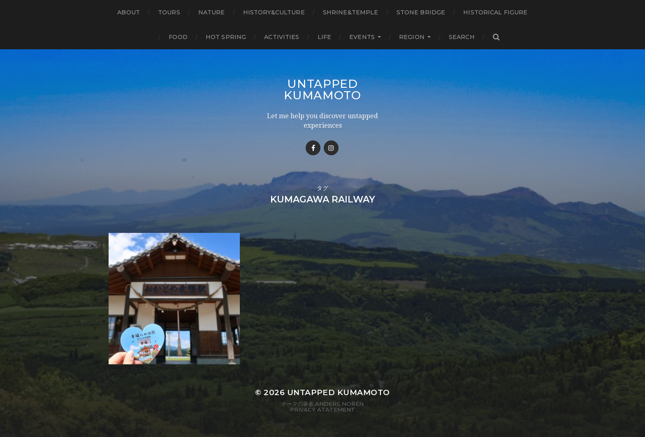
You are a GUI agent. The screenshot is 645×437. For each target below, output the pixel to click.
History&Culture (274, 12)
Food (178, 37)
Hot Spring (226, 37)
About (128, 12)
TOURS (169, 12)
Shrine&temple (350, 12)
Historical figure (495, 12)
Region (412, 37)
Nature (211, 12)
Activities (281, 37)
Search (462, 37)
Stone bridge (421, 12)
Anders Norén (339, 403)
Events (362, 37)
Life (325, 37)
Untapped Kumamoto (322, 89)
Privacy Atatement (322, 409)
